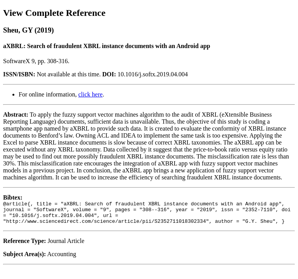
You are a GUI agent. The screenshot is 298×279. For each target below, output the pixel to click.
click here (90, 94)
